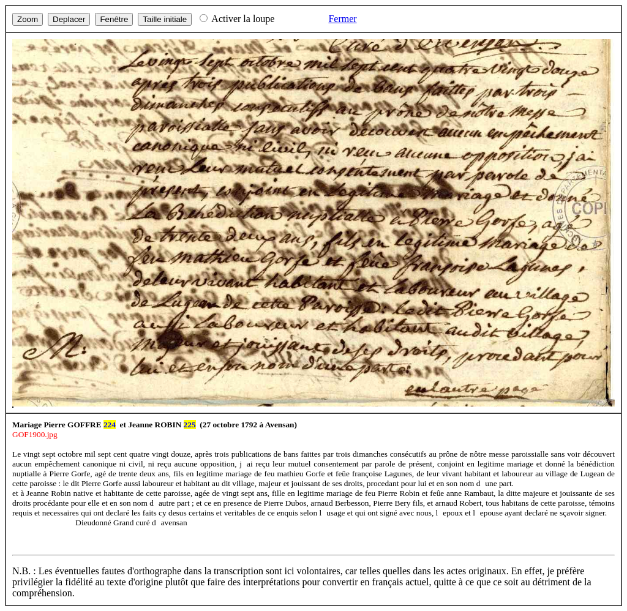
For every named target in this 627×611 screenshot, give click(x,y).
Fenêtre (114, 19)
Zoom (27, 19)
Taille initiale (165, 19)
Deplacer (69, 19)
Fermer (342, 18)
